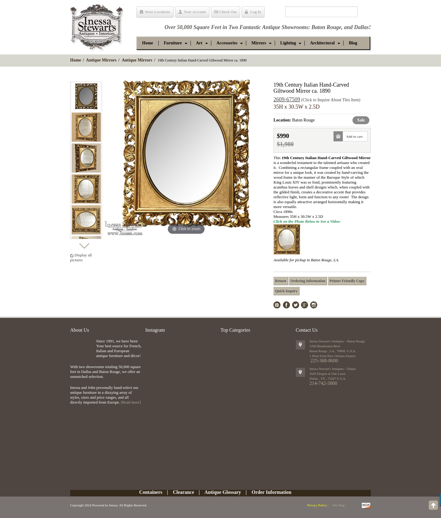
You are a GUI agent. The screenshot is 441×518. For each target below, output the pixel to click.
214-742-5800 (323, 383)
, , (328, 378)
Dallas (361, 27)
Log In (255, 11)
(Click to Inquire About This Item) (330, 100)
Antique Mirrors (101, 60)
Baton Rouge (326, 27)
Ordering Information (307, 281)
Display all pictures (81, 257)
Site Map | (339, 505)
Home (75, 60)
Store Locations (157, 11)
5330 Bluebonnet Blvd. (325, 346)
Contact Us (307, 330)
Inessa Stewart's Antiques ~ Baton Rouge (337, 341)
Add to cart (353, 136)
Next (84, 244)
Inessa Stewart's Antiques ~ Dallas (333, 369)
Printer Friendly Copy (347, 281)
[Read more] (131, 402)
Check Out (228, 11)
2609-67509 (286, 99)
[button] (172, 43)
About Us (79, 330)
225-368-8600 (324, 360)
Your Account (195, 11)
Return (280, 281)
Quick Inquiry (286, 291)
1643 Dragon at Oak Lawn (327, 373)
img (81, 349)
